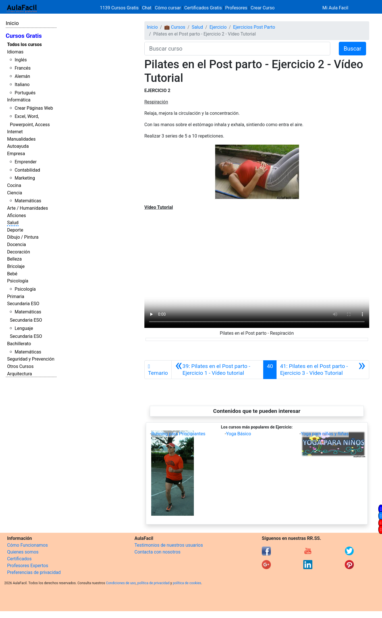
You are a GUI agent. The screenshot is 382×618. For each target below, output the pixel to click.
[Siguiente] (322, 369)
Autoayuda (18, 146)
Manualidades (21, 139)
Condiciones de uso (121, 583)
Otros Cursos (20, 366)
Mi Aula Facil (335, 8)
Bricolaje (16, 266)
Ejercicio (218, 27)
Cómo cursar (168, 8)
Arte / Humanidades (27, 208)
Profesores (236, 8)
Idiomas (15, 52)
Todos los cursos (24, 44)
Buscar (352, 48)
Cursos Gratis (24, 35)
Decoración (18, 252)
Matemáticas (27, 200)
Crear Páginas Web (33, 108)
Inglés (20, 60)
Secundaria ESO (23, 303)
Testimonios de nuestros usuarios (168, 545)
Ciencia (14, 192)
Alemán (22, 76)
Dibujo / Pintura (22, 237)
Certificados (19, 558)
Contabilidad (27, 170)
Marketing (24, 178)
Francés (22, 68)
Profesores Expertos (27, 565)
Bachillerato (19, 343)
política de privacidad (153, 583)
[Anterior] (217, 369)
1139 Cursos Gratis (120, 8)
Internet (15, 131)
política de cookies (187, 583)
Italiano (22, 84)
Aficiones (16, 215)
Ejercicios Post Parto (254, 27)
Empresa (16, 153)
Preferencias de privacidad (34, 572)
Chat (146, 8)
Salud (12, 222)
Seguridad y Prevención (30, 359)
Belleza (14, 259)
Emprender (25, 162)
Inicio (12, 23)
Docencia (16, 244)
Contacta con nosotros (157, 552)
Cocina (14, 185)
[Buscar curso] (237, 48)
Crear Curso (263, 8)
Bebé (12, 273)
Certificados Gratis (203, 8)
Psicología (17, 281)
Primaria (15, 296)
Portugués (25, 92)
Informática (18, 100)
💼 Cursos (174, 27)
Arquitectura (19, 373)
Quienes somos (23, 552)
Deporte (15, 230)
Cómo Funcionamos (27, 545)
